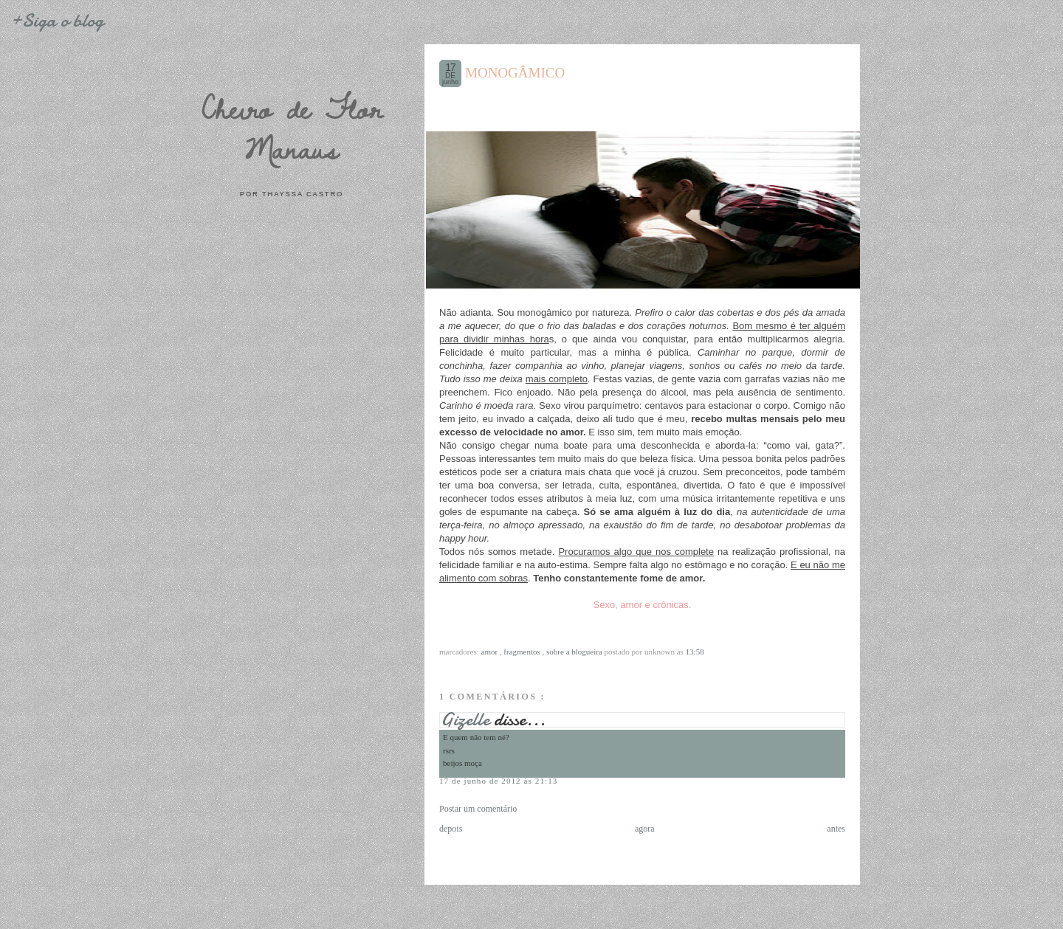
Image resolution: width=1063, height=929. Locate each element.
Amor (490, 651)
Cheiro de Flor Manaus (292, 128)
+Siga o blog (56, 20)
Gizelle (467, 719)
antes (836, 828)
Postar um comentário (478, 809)
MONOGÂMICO (515, 72)
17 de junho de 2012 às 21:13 (498, 780)
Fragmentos (522, 651)
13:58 (695, 651)
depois (450, 828)
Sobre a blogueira (575, 651)
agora (645, 828)
